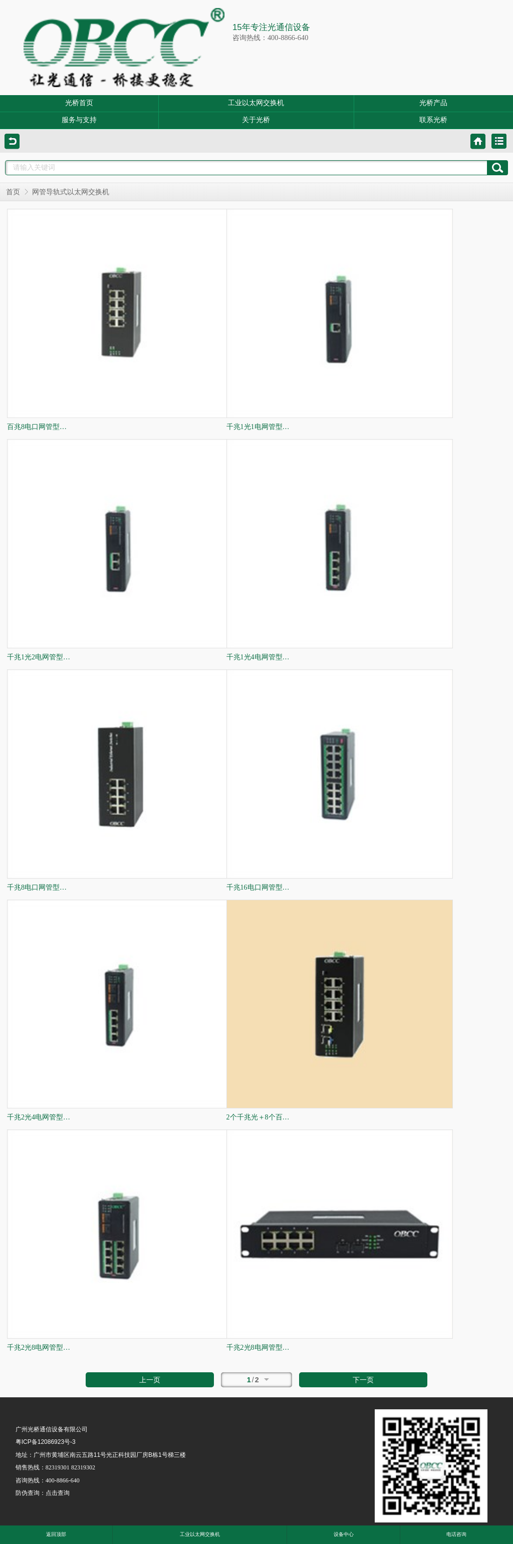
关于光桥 (256, 120)
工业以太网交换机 (256, 103)
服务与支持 (79, 120)
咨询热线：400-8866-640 (270, 38)
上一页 (149, 1380)
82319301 (58, 1467)
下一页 (363, 1380)
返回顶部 (56, 1534)
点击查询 (58, 1492)
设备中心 (344, 1534)
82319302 (83, 1467)
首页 (13, 192)
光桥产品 (433, 103)
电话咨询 (456, 1534)
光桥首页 (79, 103)
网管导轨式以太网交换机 (70, 192)
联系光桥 (433, 120)
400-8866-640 (63, 1480)
